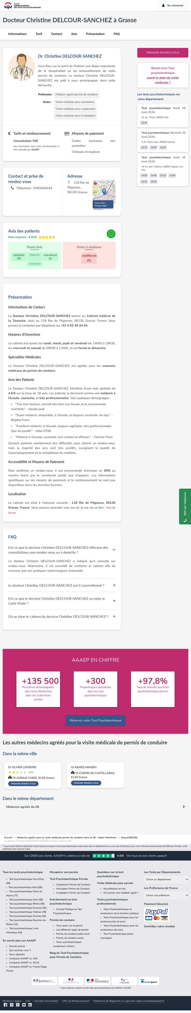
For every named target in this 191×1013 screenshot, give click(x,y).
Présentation (95, 34)
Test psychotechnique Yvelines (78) (27, 914)
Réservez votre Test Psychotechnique (95, 723)
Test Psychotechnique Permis (69, 881)
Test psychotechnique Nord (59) (25, 890)
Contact (56, 34)
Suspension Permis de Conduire (73, 887)
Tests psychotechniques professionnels (112, 904)
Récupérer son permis (64, 875)
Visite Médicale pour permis (115, 886)
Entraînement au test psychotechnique (63, 904)
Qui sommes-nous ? (20, 952)
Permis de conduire (62, 923)
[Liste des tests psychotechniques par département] (166, 882)
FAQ (117, 34)
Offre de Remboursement (75, 1003)
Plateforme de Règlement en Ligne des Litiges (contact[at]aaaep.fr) (128, 1003)
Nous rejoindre (17, 957)
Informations (17, 34)
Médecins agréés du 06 (23, 809)
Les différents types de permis (72, 932)
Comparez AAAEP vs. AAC (23, 961)
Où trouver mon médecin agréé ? (120, 895)
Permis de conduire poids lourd (72, 936)
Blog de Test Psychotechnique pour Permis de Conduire (69, 957)
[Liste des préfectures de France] (166, 898)
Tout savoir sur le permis (69, 928)
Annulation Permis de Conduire (73, 891)
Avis (74, 34)
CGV (27, 1003)
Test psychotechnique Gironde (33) (27, 918)
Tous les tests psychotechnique (23, 875)
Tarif (39, 34)
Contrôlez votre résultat (159, 929)
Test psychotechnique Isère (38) (26, 902)
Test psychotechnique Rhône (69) (26, 906)
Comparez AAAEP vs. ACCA (24, 965)
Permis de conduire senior (70, 940)
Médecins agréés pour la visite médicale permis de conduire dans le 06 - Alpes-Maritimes (66, 840)
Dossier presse (17, 948)
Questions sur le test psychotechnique (110, 877)
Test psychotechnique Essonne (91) (28, 910)
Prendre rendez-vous (163, 53)
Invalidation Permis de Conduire (73, 895)
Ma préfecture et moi (114, 891)
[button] (104, 193)
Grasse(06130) (129, 840)
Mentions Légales (12, 1003)
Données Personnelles (46, 1003)
